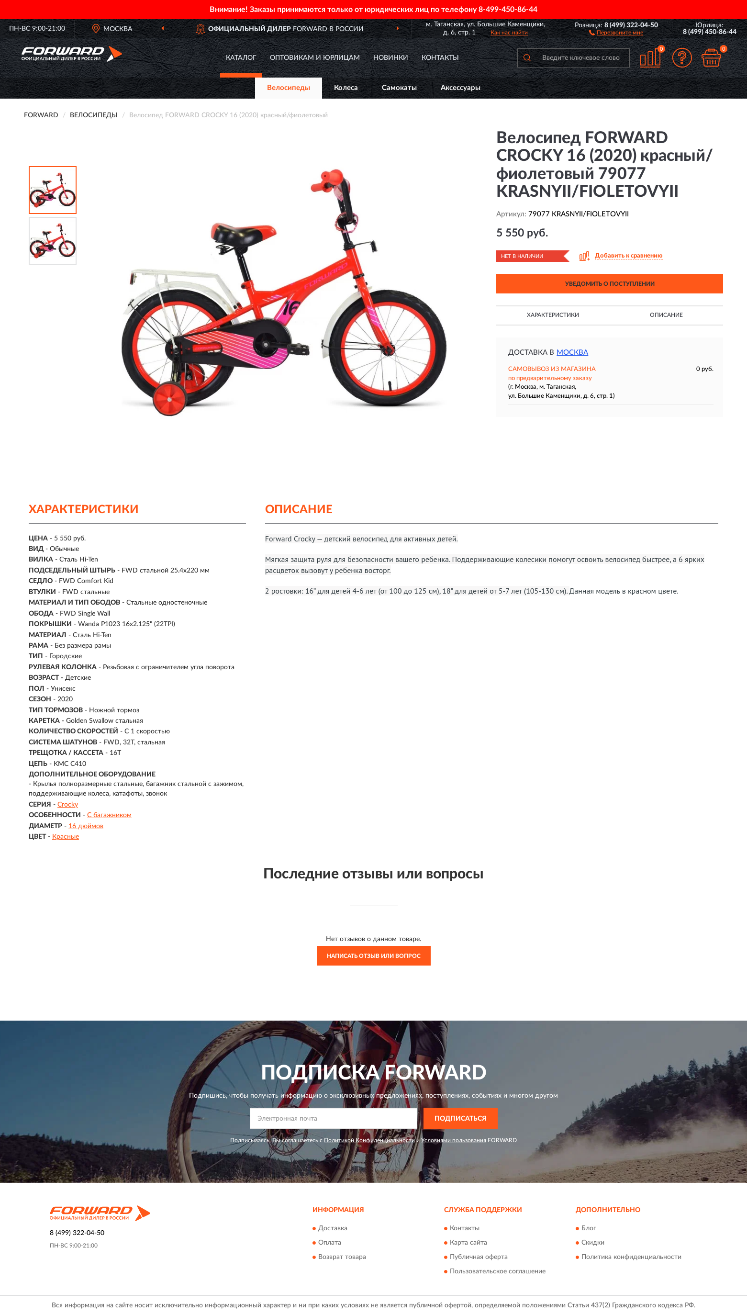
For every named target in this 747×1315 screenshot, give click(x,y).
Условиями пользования (453, 1140)
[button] (616, 32)
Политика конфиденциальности (631, 1257)
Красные (65, 836)
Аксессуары (460, 87)
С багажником (109, 815)
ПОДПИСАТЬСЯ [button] (461, 1118)
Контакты (440, 58)
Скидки (592, 1243)
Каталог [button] (241, 58)
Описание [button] (666, 315)
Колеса (346, 87)
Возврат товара (342, 1257)
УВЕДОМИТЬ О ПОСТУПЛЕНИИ (610, 284)
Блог (588, 1228)
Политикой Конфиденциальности (369, 1140)
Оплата (329, 1243)
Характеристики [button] (553, 315)
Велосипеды (288, 87)
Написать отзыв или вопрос (374, 956)
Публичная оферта (479, 1257)
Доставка (332, 1228)
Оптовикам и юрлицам (315, 58)
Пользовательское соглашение (498, 1272)
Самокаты (399, 87)
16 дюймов (85, 826)
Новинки (390, 58)
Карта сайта (468, 1243)
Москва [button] (572, 352)
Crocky (67, 804)
